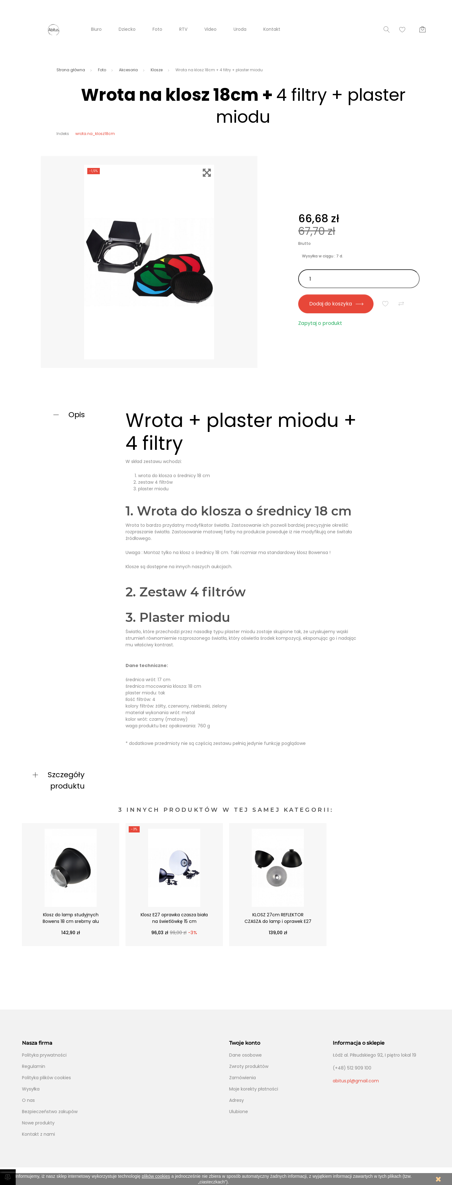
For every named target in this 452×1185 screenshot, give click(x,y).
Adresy (236, 1100)
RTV (183, 29)
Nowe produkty (38, 1123)
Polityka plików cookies (46, 1078)
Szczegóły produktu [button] (66, 780)
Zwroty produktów (248, 1066)
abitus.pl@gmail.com (356, 1081)
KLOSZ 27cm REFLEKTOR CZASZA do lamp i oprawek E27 (278, 918)
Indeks (62, 133)
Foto (157, 29)
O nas (28, 1100)
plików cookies (156, 1176)
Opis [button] (76, 414)
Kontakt (271, 29)
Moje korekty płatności (253, 1089)
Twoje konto (244, 1043)
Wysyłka (31, 1089)
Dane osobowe (245, 1055)
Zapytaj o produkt (320, 323)
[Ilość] (359, 278)
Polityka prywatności (44, 1055)
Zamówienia (242, 1078)
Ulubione (238, 1111)
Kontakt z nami (38, 1134)
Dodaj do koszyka (336, 303)
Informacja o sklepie (359, 1043)
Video (210, 29)
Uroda (240, 29)
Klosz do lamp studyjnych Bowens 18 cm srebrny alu (71, 918)
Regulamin (33, 1066)
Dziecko (127, 29)
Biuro (96, 29)
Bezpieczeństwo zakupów (50, 1111)
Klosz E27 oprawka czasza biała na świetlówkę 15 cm (174, 918)
